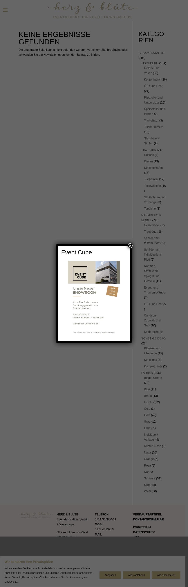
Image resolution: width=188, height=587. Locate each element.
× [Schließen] (130, 245)
